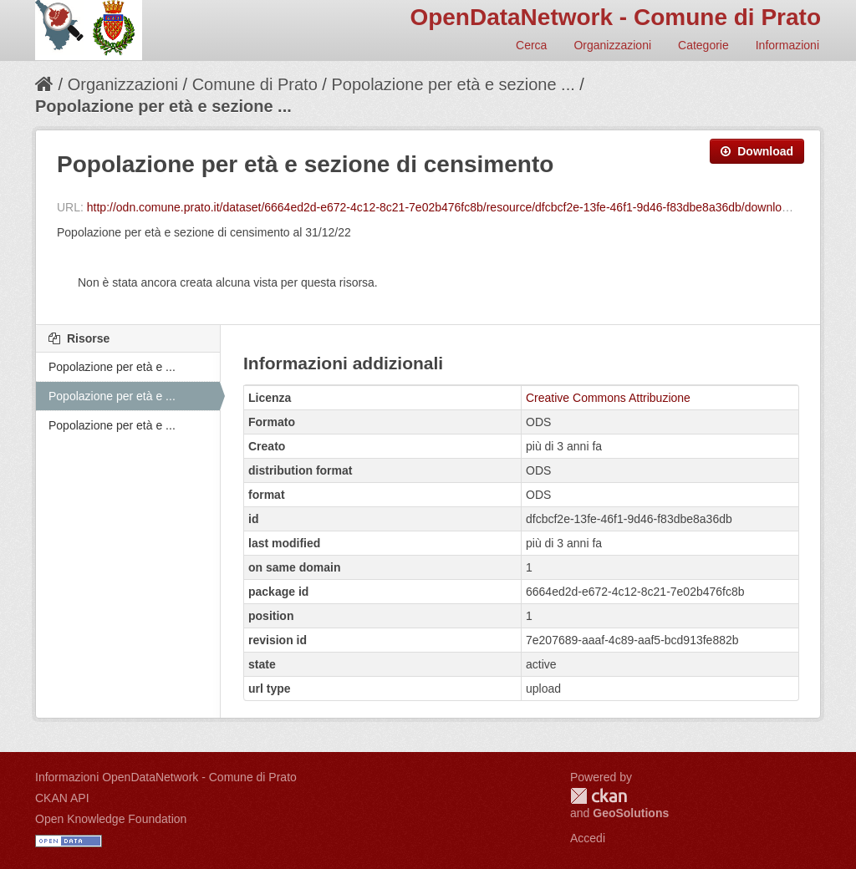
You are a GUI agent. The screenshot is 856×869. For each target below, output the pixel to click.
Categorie (703, 45)
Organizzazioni (612, 45)
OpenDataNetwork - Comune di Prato (615, 17)
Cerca (531, 45)
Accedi (587, 838)
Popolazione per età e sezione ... (452, 84)
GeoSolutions (631, 813)
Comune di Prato (255, 84)
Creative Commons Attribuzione (608, 397)
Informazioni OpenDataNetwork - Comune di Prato (166, 777)
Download (757, 151)
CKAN (598, 796)
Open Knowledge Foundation (110, 819)
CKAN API (62, 798)
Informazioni (787, 45)
